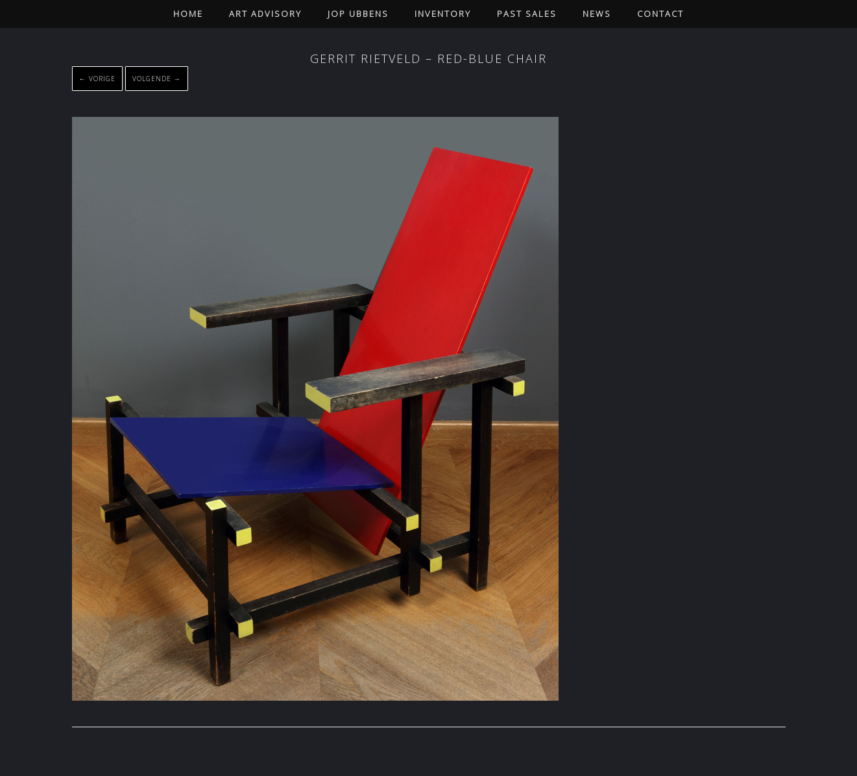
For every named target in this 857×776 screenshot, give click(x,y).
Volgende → (156, 78)
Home (188, 13)
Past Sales (527, 13)
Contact (660, 13)
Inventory (443, 13)
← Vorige (97, 78)
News (597, 13)
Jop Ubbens (358, 13)
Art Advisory (265, 13)
